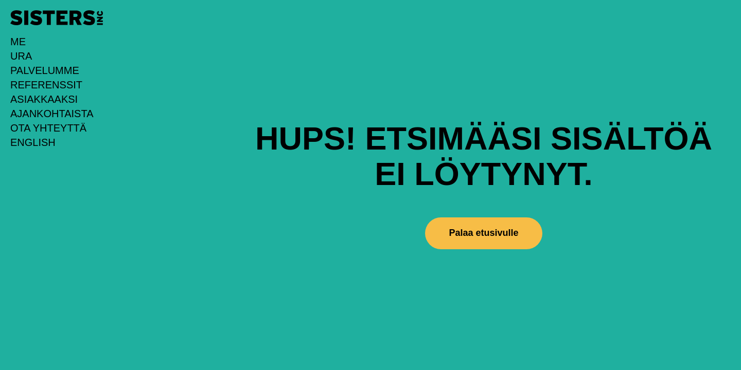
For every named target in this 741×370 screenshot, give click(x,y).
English (33, 142)
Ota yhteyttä (48, 128)
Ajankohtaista (52, 113)
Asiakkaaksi (44, 99)
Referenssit (46, 84)
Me (18, 41)
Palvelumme (44, 70)
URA (21, 56)
